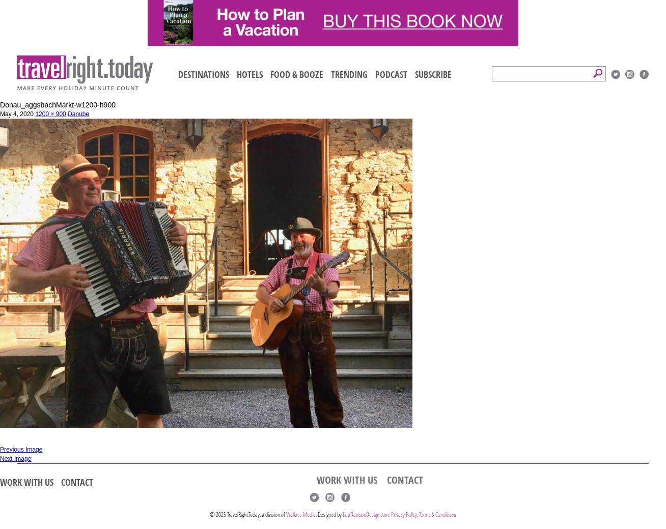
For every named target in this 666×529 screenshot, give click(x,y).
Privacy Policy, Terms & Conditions (423, 514)
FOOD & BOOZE (296, 74)
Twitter (615, 74)
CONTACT (77, 482)
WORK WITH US (26, 482)
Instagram (629, 74)
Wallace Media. (301, 514)
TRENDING (349, 74)
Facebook (644, 74)
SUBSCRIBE (433, 74)
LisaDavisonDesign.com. (367, 514)
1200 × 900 (50, 114)
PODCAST (391, 74)
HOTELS (250, 74)
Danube (78, 114)
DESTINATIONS (203, 74)
